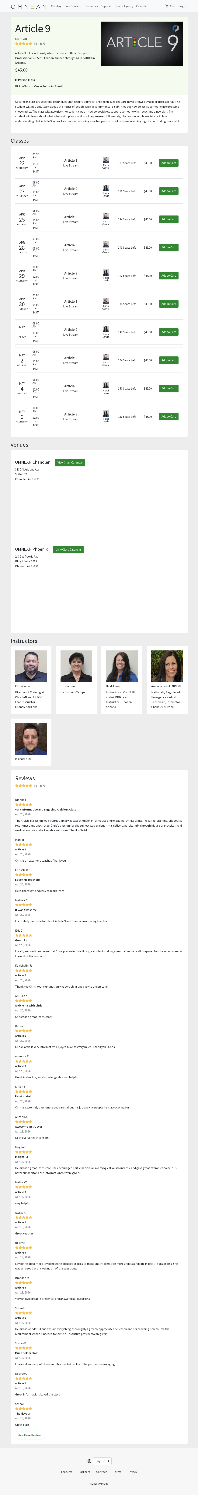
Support (106, 6)
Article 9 (70, 160)
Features (66, 1472)
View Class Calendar (70, 462)
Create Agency (124, 6)
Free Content (73, 6)
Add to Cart (169, 163)
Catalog (56, 6)
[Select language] (102, 1461)
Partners (84, 1472)
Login (182, 6)
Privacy (132, 1472)
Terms (117, 1472)
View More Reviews (30, 1435)
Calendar (142, 6)
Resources (91, 6)
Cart (170, 6)
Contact (101, 1472)
